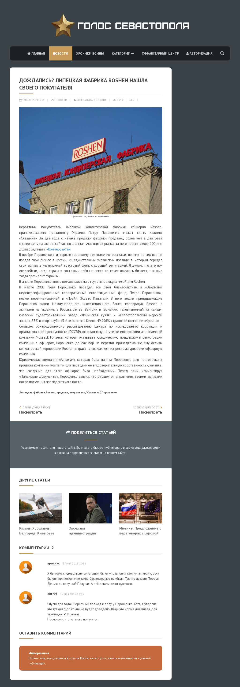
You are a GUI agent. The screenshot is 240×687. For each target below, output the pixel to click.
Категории (123, 53)
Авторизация (199, 53)
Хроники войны (90, 53)
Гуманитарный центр (160, 53)
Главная (36, 53)
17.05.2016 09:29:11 (31, 100)
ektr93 (52, 594)
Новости (60, 53)
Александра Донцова (90, 100)
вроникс (53, 563)
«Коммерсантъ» (58, 249)
